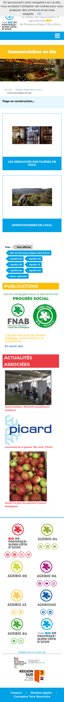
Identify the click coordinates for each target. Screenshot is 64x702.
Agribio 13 (34, 264)
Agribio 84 (35, 270)
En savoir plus (14, 346)
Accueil (8, 89)
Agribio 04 (35, 258)
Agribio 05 (16, 258)
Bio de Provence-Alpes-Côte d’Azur (30, 253)
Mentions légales (41, 692)
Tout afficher (24, 247)
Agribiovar (16, 270)
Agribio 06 (16, 264)
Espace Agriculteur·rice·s (29, 89)
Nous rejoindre (18, 276)
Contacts (16, 692)
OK (39, 13)
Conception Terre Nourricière (32, 696)
